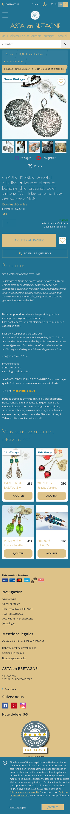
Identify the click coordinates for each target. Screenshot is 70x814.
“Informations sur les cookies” (25, 792)
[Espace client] (44, 4)
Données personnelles (14, 658)
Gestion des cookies (13, 653)
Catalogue (8, 623)
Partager (23, 158)
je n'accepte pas (17, 807)
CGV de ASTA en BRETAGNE (17, 618)
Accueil (9, 54)
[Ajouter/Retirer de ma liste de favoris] (62, 240)
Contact (36, 4)
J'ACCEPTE (53, 807)
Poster (35, 166)
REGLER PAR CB (11, 604)
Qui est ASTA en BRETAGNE (17, 609)
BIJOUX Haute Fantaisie (31, 54)
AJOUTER (18, 495)
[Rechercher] (65, 44)
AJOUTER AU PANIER (29, 240)
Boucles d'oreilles (13, 61)
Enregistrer (45, 158)
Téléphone (9, 689)
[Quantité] (9, 223)
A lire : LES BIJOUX (12, 613)
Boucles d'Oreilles (14, 204)
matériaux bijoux (24, 391)
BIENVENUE (9, 599)
